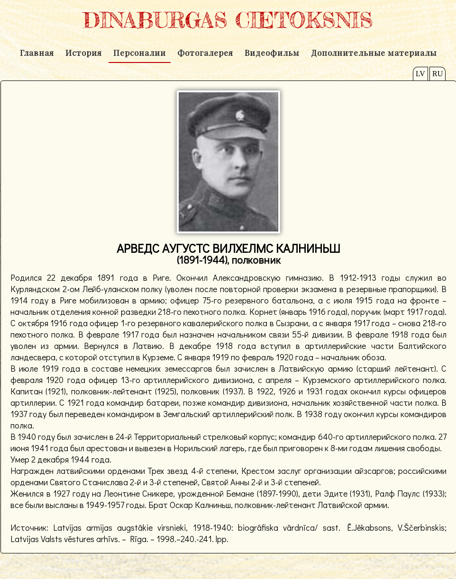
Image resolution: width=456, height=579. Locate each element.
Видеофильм (272, 52)
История (83, 52)
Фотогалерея (205, 52)
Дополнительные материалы (374, 52)
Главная (37, 52)
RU (437, 74)
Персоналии (139, 52)
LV (420, 74)
